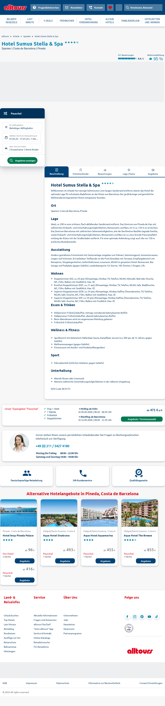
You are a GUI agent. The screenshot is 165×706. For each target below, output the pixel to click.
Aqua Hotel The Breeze (138, 538)
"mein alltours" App (43, 631)
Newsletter (69, 626)
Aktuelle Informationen (45, 617)
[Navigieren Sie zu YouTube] (149, 619)
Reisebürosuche (42, 644)
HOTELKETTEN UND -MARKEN (152, 21)
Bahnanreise (10, 649)
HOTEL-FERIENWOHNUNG (88, 21)
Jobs (66, 622)
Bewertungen (105, 174)
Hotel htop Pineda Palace (18, 538)
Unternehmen (71, 617)
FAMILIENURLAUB (130, 21)
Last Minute (10, 626)
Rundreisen (9, 635)
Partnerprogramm (73, 635)
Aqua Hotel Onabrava (56, 538)
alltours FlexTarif (42, 626)
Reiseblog (9, 631)
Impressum (31, 680)
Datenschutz (62, 680)
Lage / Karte (129, 174)
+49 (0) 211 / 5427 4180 (52, 448)
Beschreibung (57, 174)
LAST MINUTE (30, 21)
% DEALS (48, 21)
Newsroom (69, 631)
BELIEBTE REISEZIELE (11, 21)
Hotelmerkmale (81, 174)
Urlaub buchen (11, 617)
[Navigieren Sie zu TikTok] (157, 619)
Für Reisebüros (41, 649)
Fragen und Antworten (45, 622)
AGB (5, 680)
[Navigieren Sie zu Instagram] (135, 619)
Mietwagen (9, 653)
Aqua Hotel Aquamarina (98, 538)
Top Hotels (9, 622)
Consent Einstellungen (150, 680)
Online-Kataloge (42, 640)
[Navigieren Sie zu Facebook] (127, 619)
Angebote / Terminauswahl (142, 421)
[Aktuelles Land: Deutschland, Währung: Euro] (119, 7)
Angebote (25, 563)
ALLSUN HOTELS (109, 21)
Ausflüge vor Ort (12, 640)
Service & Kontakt (43, 635)
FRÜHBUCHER (67, 21)
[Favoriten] (110, 7)
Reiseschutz (10, 644)
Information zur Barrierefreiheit (104, 680)
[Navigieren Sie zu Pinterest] (142, 619)
